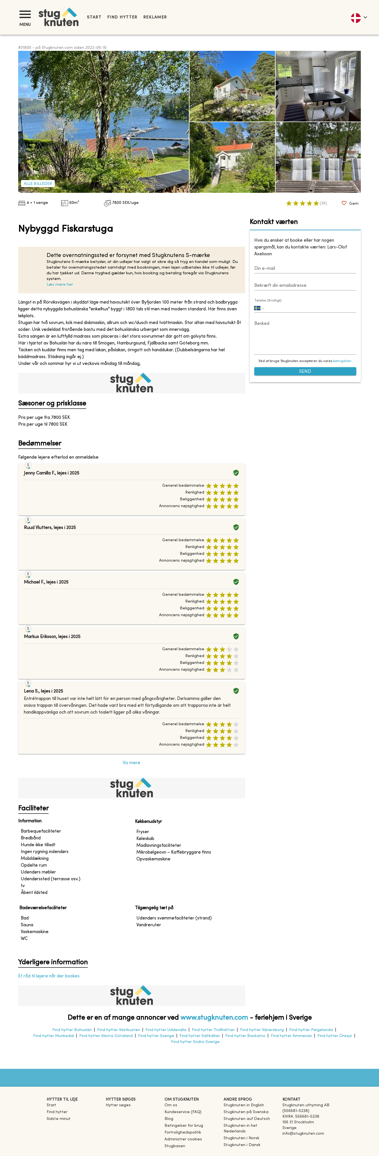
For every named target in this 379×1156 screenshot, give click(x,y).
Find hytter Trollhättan (213, 1030)
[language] (358, 17)
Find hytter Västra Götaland (106, 1036)
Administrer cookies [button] (183, 1139)
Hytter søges (118, 1105)
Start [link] (94, 17)
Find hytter (122, 17)
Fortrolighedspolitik (182, 1132)
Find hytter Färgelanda (311, 1030)
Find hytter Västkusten (118, 1030)
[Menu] (25, 14)
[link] (244, 1105)
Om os (170, 1105)
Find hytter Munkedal (53, 1036)
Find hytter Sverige (156, 1036)
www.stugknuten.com (214, 1018)
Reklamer (155, 17)
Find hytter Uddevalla (165, 1030)
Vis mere (131, 763)
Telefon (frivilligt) (268, 300)
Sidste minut (58, 1119)
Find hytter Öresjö (334, 1036)
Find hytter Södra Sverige (195, 1042)
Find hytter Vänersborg (262, 1030)
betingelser (342, 361)
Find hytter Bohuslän (72, 1030)
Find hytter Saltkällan (200, 1036)
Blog (168, 1119)
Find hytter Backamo (245, 1036)
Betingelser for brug (183, 1126)
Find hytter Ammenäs (291, 1036)
